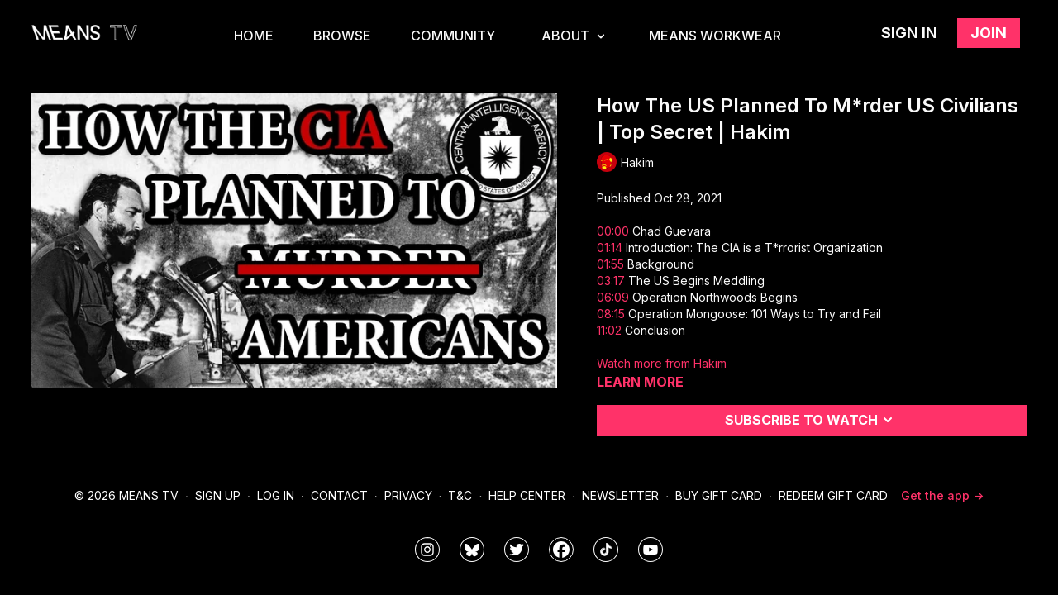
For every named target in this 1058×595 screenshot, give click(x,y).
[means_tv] (427, 549)
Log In (275, 495)
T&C (460, 495)
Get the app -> (942, 495)
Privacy (408, 495)
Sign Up (218, 495)
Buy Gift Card (718, 495)
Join (988, 32)
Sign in (909, 32)
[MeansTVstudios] (472, 549)
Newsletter (620, 495)
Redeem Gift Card (833, 495)
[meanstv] (561, 549)
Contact (339, 495)
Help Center (526, 495)
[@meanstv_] (605, 549)
